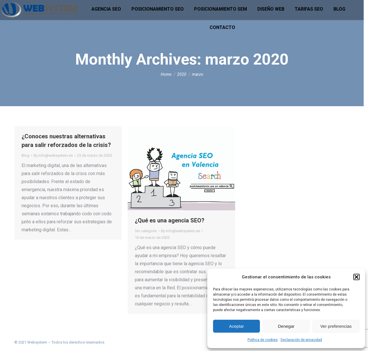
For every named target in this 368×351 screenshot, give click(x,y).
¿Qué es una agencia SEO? (169, 220)
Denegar (286, 326)
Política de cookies (263, 340)
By (53, 155)
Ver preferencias (336, 326)
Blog (25, 155)
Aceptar (236, 326)
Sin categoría (146, 231)
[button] (356, 277)
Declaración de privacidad (301, 340)
